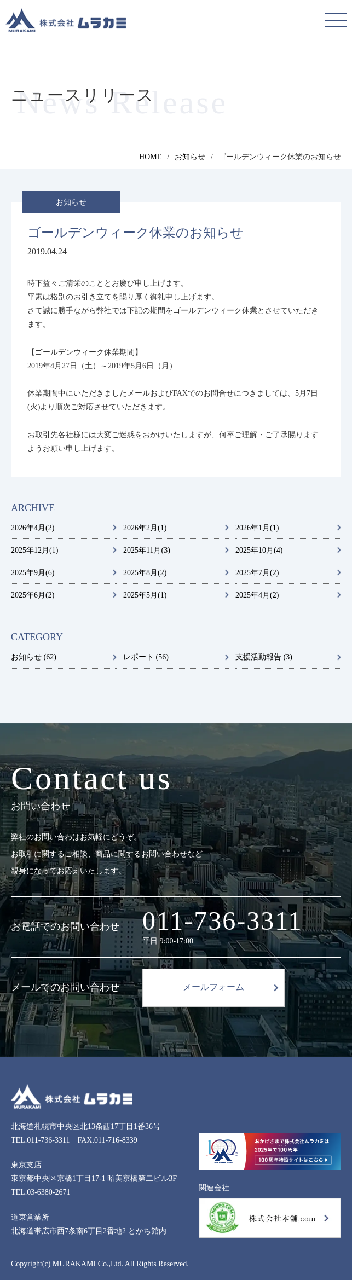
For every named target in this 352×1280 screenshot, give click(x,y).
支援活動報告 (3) (263, 657)
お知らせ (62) (33, 657)
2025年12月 (34, 550)
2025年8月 (144, 573)
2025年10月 (258, 550)
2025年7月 (257, 573)
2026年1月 (257, 528)
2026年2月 (144, 528)
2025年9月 (32, 573)
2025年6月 (32, 595)
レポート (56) (146, 657)
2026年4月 (32, 528)
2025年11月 (146, 550)
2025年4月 (257, 595)
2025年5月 (144, 595)
